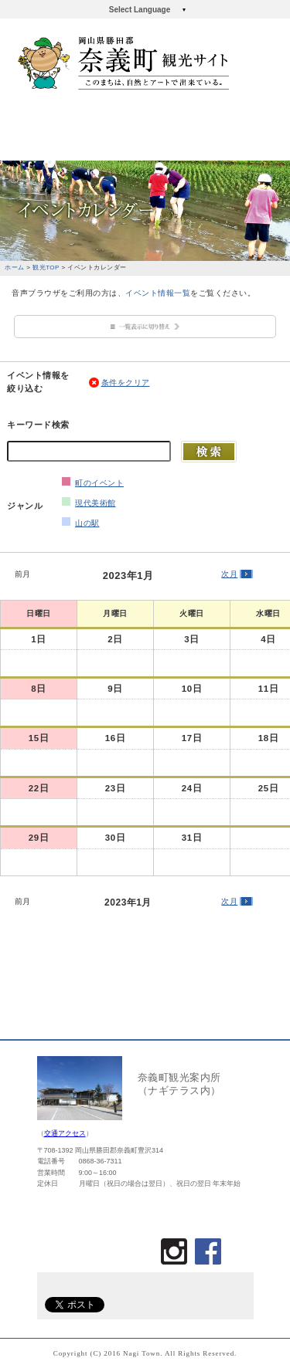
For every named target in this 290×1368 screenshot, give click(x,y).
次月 (229, 574)
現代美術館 (95, 503)
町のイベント (99, 483)
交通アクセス (65, 1133)
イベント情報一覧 (157, 293)
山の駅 (87, 523)
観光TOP (46, 267)
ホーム (15, 267)
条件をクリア (125, 382)
